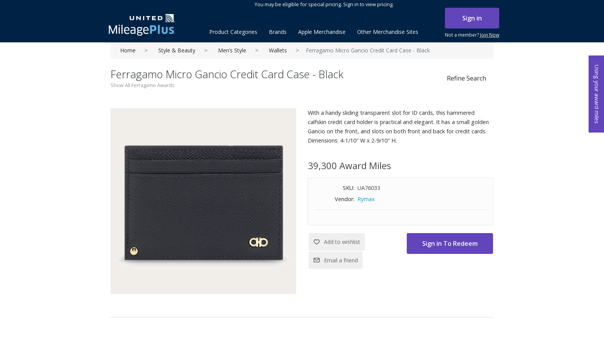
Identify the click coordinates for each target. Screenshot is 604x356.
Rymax (366, 199)
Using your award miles (597, 94)
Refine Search (466, 78)
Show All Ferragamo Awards (142, 85)
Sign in (472, 18)
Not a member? (472, 35)
